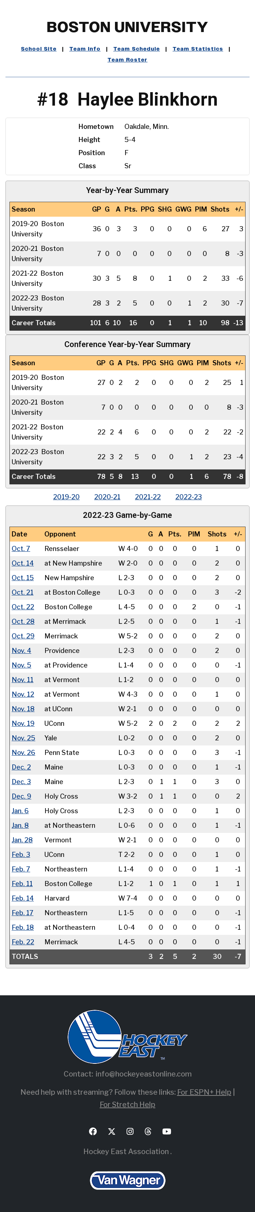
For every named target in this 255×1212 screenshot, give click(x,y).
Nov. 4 (21, 650)
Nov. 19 (23, 723)
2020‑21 (107, 497)
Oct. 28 (23, 621)
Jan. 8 (20, 825)
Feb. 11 (22, 884)
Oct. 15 (23, 578)
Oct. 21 (22, 592)
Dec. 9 (21, 796)
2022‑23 (188, 497)
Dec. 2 (21, 767)
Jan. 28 (22, 840)
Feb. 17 (22, 913)
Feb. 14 (23, 898)
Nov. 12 (23, 694)
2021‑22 (148, 497)
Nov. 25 (23, 738)
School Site (39, 49)
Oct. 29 (23, 636)
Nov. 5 (21, 665)
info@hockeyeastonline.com (144, 1074)
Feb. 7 (21, 869)
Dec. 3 (21, 782)
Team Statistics (198, 49)
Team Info (85, 49)
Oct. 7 (21, 548)
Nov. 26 (23, 752)
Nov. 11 (22, 680)
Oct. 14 (23, 563)
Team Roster (128, 60)
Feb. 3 (21, 854)
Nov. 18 (23, 709)
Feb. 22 (23, 942)
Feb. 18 (23, 927)
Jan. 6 (20, 811)
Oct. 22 (23, 607)
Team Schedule (136, 49)
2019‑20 (66, 497)
